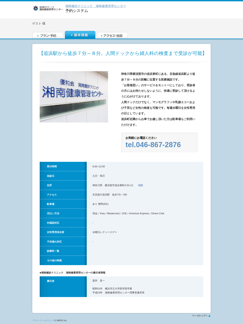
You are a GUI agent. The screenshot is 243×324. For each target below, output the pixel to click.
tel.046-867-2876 (153, 145)
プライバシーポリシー (42, 320)
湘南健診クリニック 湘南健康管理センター (95, 6)
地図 (140, 185)
